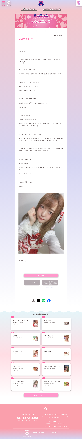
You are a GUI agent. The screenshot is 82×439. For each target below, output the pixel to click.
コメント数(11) (50, 287)
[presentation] (41, 293)
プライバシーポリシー (53, 432)
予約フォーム (51, 426)
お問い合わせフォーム (55, 418)
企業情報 (35, 432)
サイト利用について (43, 432)
